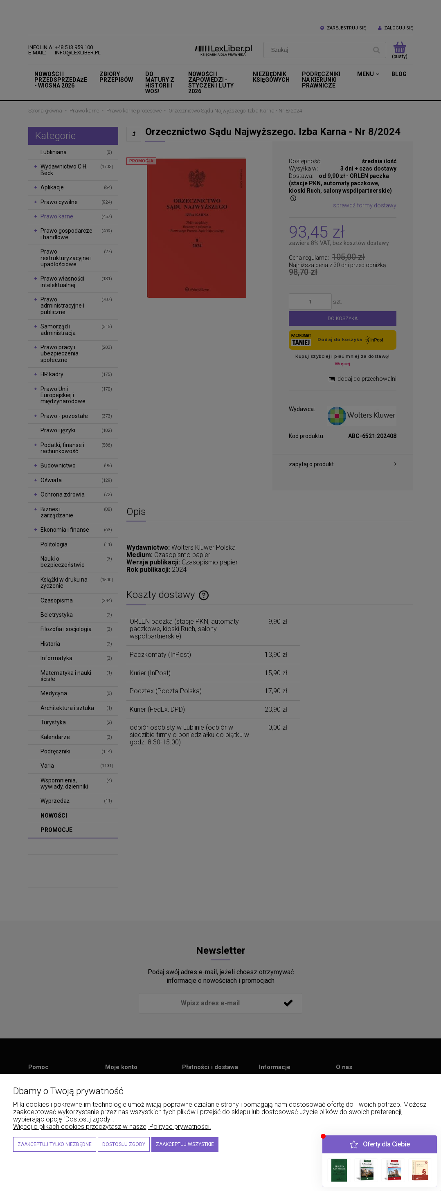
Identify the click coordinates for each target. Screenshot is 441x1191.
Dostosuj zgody (123, 1144)
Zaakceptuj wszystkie (185, 1144)
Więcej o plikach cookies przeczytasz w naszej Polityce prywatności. (112, 1126)
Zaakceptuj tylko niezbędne (55, 1144)
